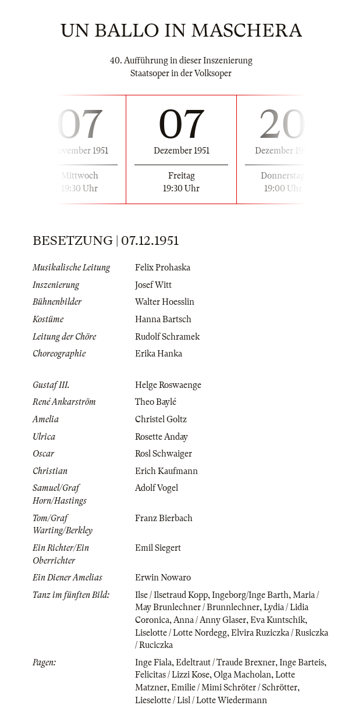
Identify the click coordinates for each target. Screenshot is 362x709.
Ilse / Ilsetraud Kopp (171, 595)
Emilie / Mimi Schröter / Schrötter (234, 687)
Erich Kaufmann (166, 471)
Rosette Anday (161, 436)
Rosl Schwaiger (163, 453)
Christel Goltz (161, 419)
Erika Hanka (158, 353)
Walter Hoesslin (164, 302)
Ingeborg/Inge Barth (250, 595)
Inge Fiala (153, 662)
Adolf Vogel (156, 488)
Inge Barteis (301, 662)
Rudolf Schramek (167, 336)
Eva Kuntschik (277, 620)
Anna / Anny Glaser (209, 620)
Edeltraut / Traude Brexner (225, 662)
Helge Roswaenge (168, 385)
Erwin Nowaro (163, 577)
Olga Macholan (242, 674)
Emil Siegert (158, 548)
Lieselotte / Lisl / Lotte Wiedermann (201, 700)
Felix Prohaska (162, 267)
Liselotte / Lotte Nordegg (181, 632)
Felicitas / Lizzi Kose (172, 674)
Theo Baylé (155, 402)
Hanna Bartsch (163, 319)
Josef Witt (153, 285)
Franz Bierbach (164, 518)
